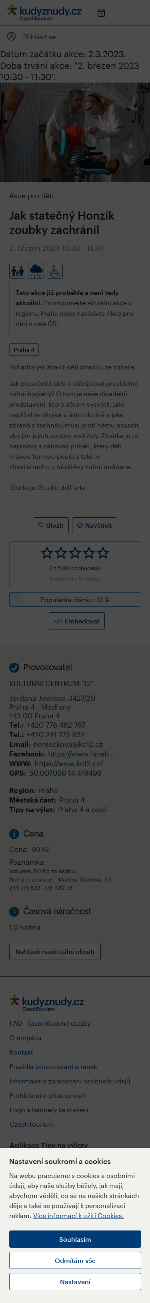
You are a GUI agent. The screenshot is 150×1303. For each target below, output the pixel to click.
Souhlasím (75, 1239)
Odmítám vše (75, 1260)
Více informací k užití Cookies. (78, 1215)
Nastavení (75, 1281)
